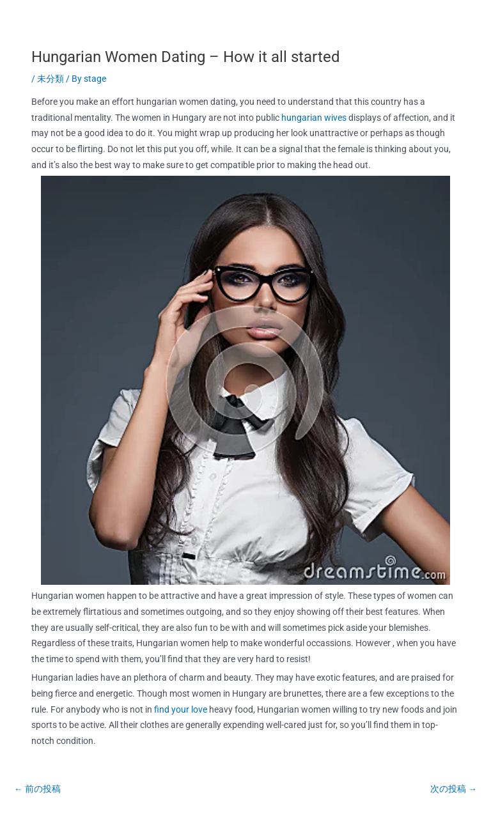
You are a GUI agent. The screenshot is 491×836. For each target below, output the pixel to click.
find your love (180, 709)
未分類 (50, 79)
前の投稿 (37, 789)
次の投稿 (453, 789)
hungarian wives (314, 117)
